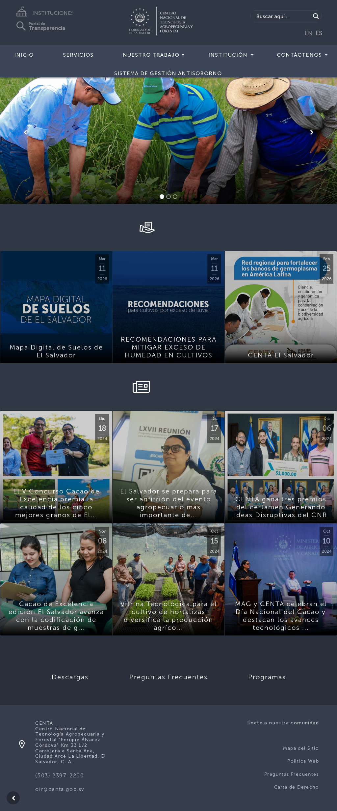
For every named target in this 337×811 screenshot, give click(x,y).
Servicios (78, 55)
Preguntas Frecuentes (291, 774)
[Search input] (282, 16)
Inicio (24, 55)
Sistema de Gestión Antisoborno (168, 73)
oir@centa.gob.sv (60, 789)
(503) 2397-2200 (59, 775)
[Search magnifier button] (316, 16)
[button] (25, 132)
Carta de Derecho (296, 787)
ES (319, 33)
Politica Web (303, 761)
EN (309, 33)
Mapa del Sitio (301, 748)
